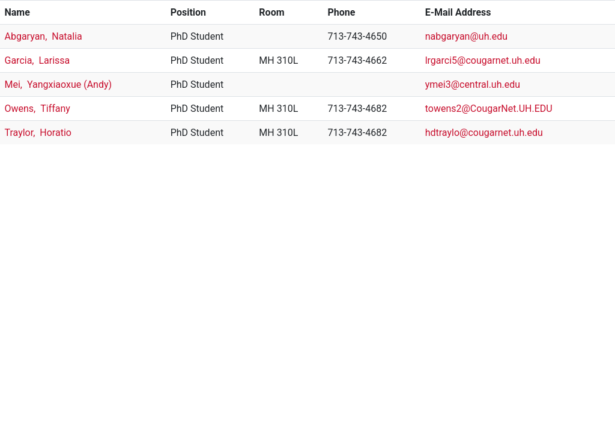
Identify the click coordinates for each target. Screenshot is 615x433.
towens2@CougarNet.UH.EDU (489, 108)
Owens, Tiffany (37, 108)
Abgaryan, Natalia (43, 36)
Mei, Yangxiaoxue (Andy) (58, 84)
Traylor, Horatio (38, 132)
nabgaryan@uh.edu (466, 36)
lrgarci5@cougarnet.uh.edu (483, 60)
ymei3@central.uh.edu (472, 84)
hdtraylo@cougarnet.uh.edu (484, 132)
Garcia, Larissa (37, 60)
